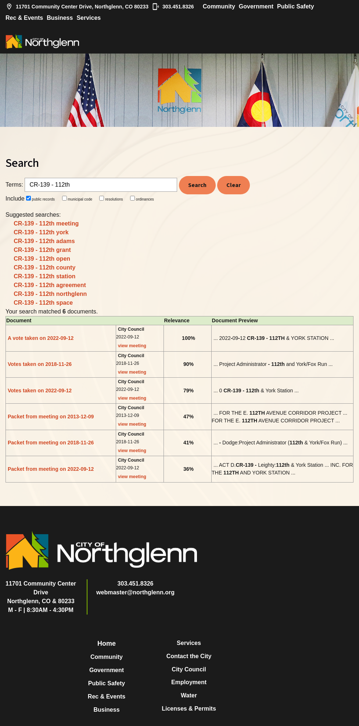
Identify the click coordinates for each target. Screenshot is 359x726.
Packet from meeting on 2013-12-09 (51, 416)
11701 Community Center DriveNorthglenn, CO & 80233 (41, 592)
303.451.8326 (173, 6)
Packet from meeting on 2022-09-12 (51, 469)
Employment (189, 682)
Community (219, 6)
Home (106, 643)
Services (88, 18)
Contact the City (189, 656)
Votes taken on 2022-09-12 (40, 390)
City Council (189, 669)
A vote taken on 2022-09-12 (40, 338)
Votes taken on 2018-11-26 (40, 364)
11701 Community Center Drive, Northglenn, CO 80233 (77, 6)
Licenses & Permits (189, 708)
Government (256, 6)
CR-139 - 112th (46, 223)
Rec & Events (24, 18)
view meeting (132, 345)
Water (189, 695)
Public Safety (295, 6)
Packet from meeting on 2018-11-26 (51, 442)
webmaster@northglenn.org (135, 592)
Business (60, 18)
